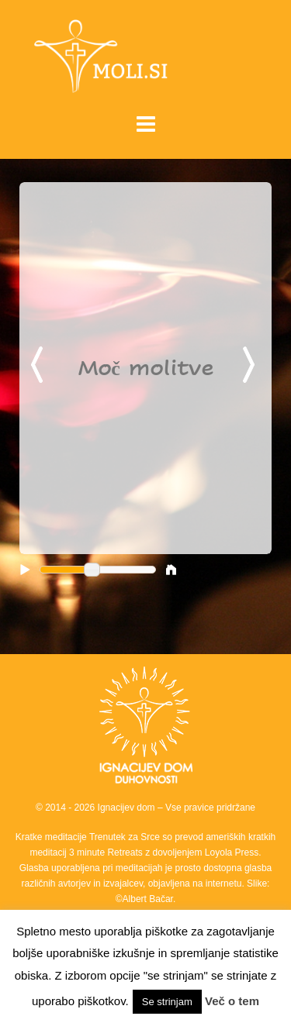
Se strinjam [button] (167, 1002)
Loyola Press (231, 852)
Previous (39, 365)
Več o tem (232, 1001)
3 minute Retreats (107, 852)
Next (251, 365)
